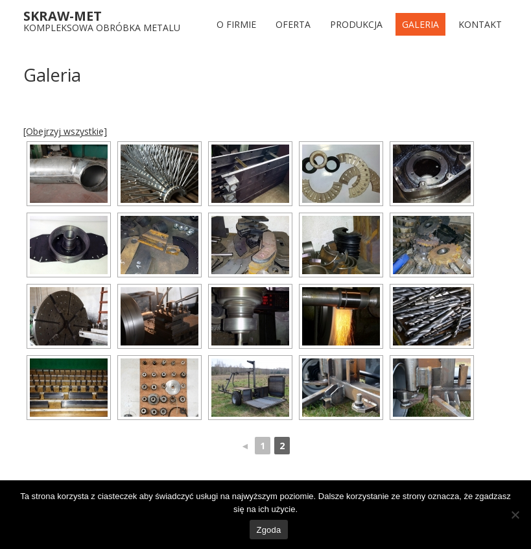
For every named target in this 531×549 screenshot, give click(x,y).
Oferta (293, 24)
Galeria (420, 24)
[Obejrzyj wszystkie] (65, 131)
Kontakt (480, 24)
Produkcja (356, 24)
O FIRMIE (236, 24)
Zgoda (268, 530)
